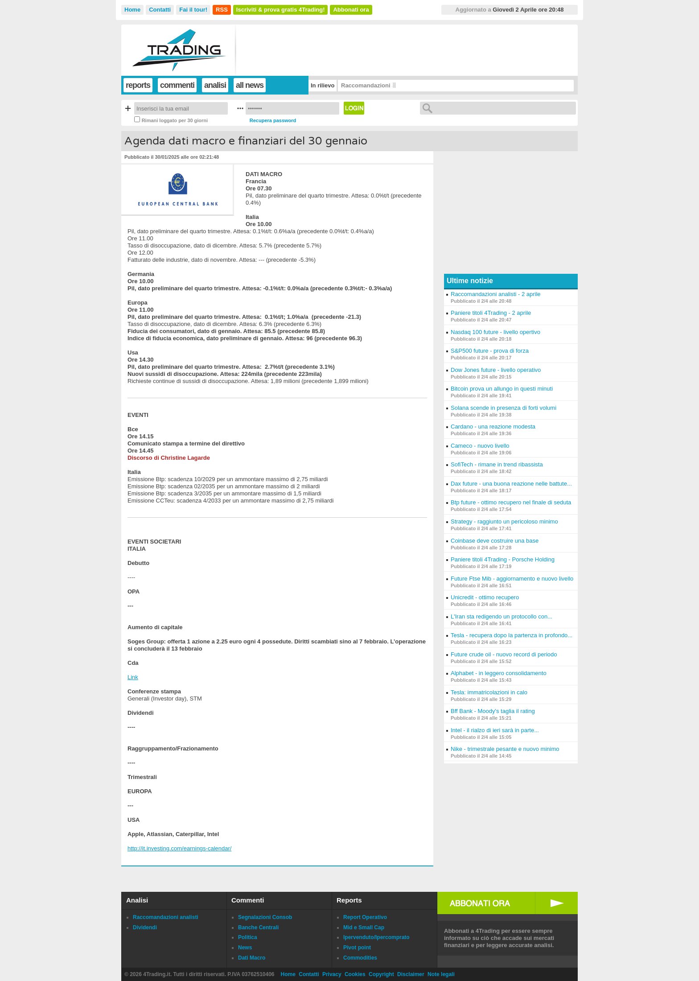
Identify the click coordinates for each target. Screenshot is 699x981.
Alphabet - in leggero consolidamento (499, 673)
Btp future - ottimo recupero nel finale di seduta (511, 502)
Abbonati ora (351, 9)
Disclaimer (410, 974)
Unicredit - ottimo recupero (485, 597)
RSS (222, 9)
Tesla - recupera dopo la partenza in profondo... (511, 635)
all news (249, 85)
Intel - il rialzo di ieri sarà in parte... (495, 730)
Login (354, 108)
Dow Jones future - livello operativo (496, 370)
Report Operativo (365, 917)
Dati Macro (251, 958)
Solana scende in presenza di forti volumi (503, 407)
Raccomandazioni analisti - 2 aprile (496, 294)
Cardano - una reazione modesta (493, 426)
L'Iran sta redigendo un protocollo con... (501, 616)
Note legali (441, 974)
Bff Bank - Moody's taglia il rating (493, 711)
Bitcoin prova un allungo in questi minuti (502, 388)
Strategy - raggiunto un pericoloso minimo (504, 521)
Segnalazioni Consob (265, 917)
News (245, 947)
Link (132, 677)
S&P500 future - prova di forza (490, 350)
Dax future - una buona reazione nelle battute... (511, 483)
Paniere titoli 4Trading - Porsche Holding (503, 559)
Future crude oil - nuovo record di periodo (504, 654)
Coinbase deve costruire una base (495, 540)
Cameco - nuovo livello (480, 445)
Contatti (160, 9)
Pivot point (357, 947)
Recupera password (273, 120)
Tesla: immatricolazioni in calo (489, 692)
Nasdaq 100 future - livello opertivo (495, 332)
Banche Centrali (258, 927)
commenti (177, 85)
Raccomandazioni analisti (165, 917)
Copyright (381, 974)
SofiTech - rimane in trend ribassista (497, 464)
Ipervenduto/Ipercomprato (376, 937)
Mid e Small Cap (363, 927)
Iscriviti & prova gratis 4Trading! (280, 9)
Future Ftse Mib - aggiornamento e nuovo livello (512, 578)
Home (132, 9)
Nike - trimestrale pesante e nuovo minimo (505, 749)
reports (138, 85)
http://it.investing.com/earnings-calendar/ (179, 848)
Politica (247, 937)
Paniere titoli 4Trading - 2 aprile (491, 312)
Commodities (360, 958)
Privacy (331, 974)
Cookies (355, 974)
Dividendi (145, 927)
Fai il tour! (193, 9)
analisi (215, 85)
